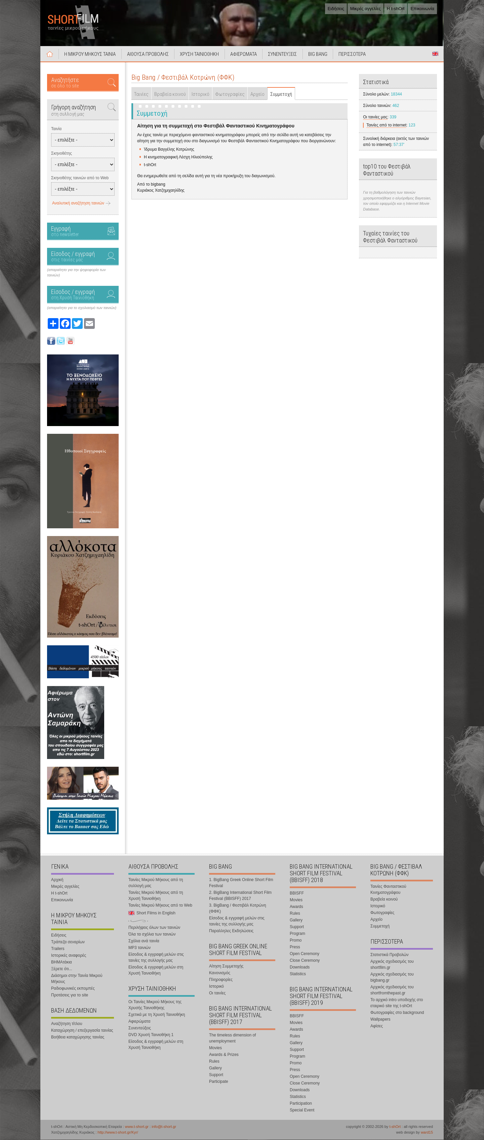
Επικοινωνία (422, 8)
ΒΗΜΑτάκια (61, 962)
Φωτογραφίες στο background (397, 1013)
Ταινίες (141, 94)
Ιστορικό (200, 94)
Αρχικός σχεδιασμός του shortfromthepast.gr (392, 990)
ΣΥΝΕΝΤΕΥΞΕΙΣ (283, 54)
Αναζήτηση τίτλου (66, 1024)
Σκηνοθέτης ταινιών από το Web (80, 178)
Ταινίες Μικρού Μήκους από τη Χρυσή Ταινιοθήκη (155, 895)
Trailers (58, 949)
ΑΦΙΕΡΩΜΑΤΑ (244, 54)
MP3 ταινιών (139, 948)
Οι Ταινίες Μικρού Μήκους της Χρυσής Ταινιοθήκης (155, 1005)
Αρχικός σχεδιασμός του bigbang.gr (392, 977)
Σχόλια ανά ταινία (143, 941)
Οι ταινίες (217, 993)
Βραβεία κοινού (170, 94)
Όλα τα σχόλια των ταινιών (151, 934)
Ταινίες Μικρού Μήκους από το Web (160, 905)
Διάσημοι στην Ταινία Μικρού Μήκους (77, 979)
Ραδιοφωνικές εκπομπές (73, 988)
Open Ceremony (304, 954)
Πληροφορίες (221, 980)
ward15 (427, 1133)
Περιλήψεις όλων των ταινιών (154, 927)
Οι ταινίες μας (375, 117)
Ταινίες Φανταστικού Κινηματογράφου (388, 889)
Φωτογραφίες (230, 94)
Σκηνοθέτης (61, 153)
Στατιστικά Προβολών (389, 955)
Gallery (215, 1068)
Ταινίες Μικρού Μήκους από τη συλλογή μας (155, 883)
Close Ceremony (305, 960)
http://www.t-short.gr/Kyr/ (117, 1133)
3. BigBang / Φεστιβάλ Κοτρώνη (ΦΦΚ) (237, 908)
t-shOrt (395, 1127)
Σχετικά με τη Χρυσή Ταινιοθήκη (156, 1015)
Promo (295, 940)
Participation (301, 1103)
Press (295, 947)
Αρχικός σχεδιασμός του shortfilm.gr (392, 964)
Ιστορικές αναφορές (68, 955)
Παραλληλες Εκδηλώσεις (231, 931)
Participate (218, 1081)
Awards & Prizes (224, 1055)
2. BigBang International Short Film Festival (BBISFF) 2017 (240, 895)
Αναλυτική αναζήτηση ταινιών (78, 203)
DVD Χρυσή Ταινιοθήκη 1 (150, 1035)
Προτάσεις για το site (69, 995)
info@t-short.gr (164, 1127)
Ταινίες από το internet (386, 125)
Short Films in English (435, 54)
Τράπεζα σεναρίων (68, 942)
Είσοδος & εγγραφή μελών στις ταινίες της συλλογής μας (156, 957)
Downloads (300, 967)
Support (216, 1075)
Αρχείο (257, 94)
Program (297, 934)
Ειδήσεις (336, 8)
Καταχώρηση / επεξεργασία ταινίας (82, 1030)
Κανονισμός (219, 973)
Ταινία (56, 129)
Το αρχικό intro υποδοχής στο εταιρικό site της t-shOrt (396, 1003)
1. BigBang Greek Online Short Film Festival (241, 883)
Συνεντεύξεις (139, 1028)
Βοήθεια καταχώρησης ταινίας (77, 1037)
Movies (215, 1048)
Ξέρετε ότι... (61, 969)
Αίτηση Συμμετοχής (226, 966)
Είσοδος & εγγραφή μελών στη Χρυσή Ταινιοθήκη (155, 970)
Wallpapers (380, 1019)
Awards (296, 907)
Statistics (298, 974)
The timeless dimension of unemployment (232, 1038)
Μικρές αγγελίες (365, 8)
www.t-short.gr (137, 1127)
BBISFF (297, 893)
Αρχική (49, 54)
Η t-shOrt (396, 8)
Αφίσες (376, 1026)
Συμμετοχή (281, 94)
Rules (214, 1061)
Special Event (302, 1110)
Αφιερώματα (139, 1021)
